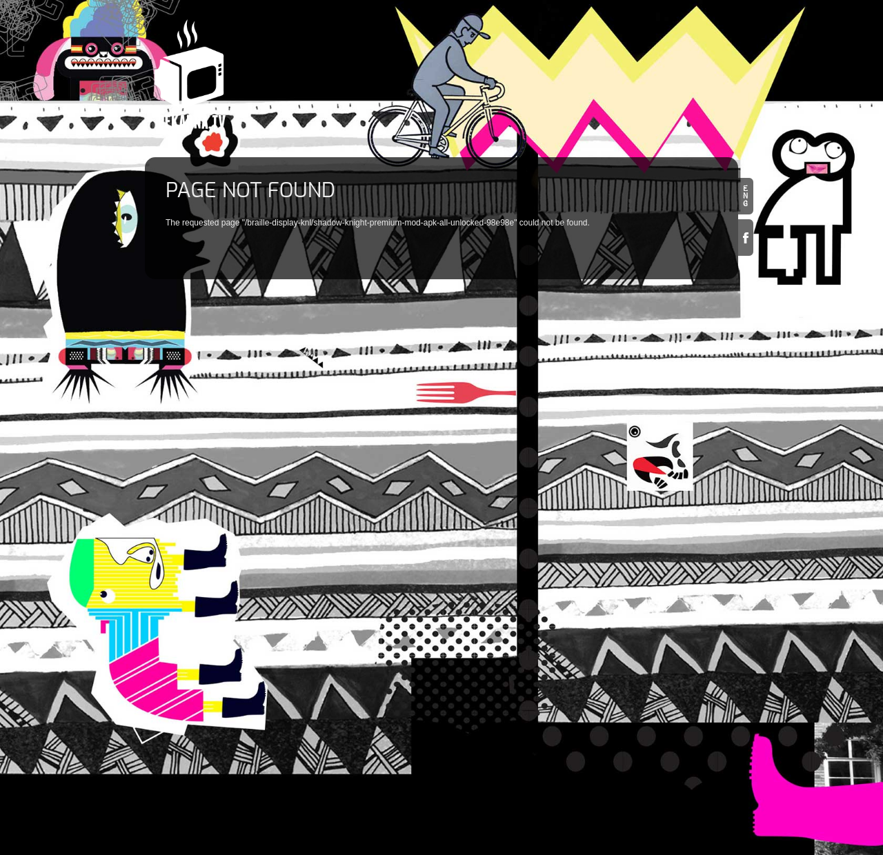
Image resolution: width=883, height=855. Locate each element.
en (745, 196)
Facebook (745, 237)
